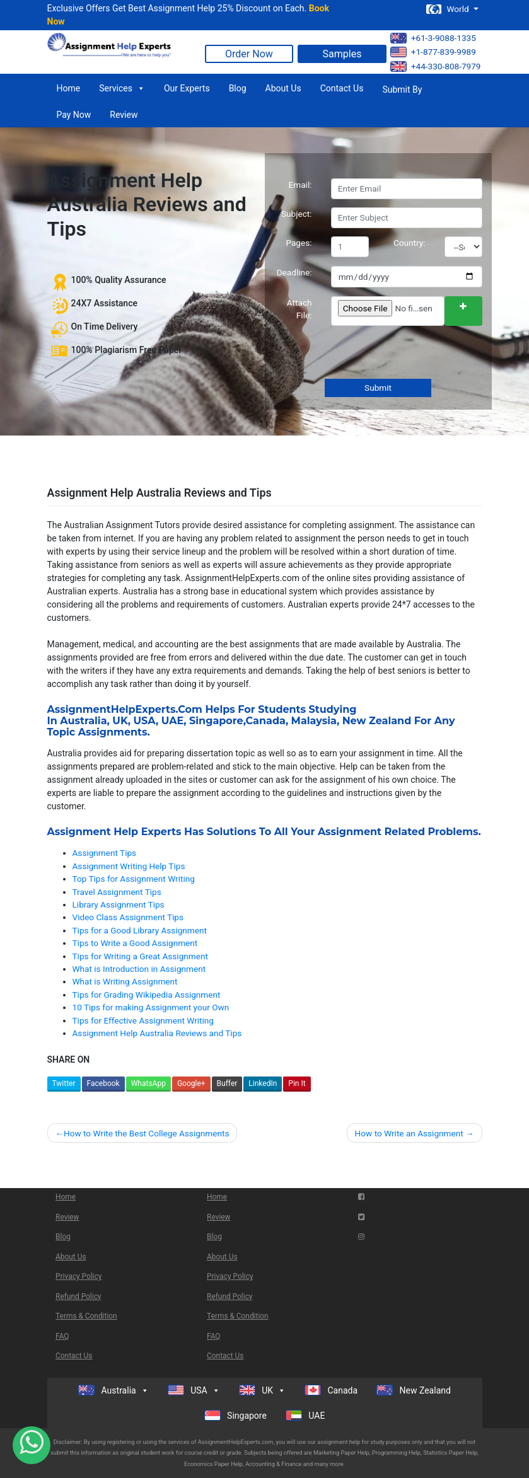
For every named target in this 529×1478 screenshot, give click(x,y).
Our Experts (187, 88)
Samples (342, 54)
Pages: (298, 243)
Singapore (216, 721)
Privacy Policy (78, 1276)
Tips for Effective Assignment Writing (143, 1020)
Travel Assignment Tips (117, 892)
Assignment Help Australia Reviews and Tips (157, 1033)
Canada (266, 721)
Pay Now (74, 115)
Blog (238, 88)
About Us (283, 88)
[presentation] (425, 353)
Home (69, 88)
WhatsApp (148, 1083)
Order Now (249, 54)
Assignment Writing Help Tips (129, 866)
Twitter (64, 1083)
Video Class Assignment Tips (128, 917)
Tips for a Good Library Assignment (140, 930)
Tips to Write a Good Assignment (135, 943)
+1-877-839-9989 (433, 52)
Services (122, 88)
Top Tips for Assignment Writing (134, 879)
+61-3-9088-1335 (433, 38)
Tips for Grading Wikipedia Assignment (147, 995)
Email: (300, 185)
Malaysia (314, 721)
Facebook (103, 1083)
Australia (83, 721)
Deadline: (294, 272)
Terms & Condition (86, 1316)
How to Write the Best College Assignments (146, 1133)
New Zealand (377, 721)
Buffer (227, 1083)
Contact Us (342, 88)
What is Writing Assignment (125, 981)
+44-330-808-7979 (435, 66)
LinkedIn (262, 1083)
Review (123, 115)
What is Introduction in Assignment (139, 969)
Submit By (402, 89)
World (448, 9)
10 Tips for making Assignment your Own (151, 1007)
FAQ (62, 1336)
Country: (409, 243)
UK (119, 721)
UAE (172, 721)
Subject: (296, 214)
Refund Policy (78, 1296)
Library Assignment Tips (119, 904)
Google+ (191, 1083)
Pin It (296, 1083)
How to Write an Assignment (409, 1133)
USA (144, 721)
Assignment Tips (105, 853)
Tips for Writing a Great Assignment (140, 956)
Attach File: (299, 308)
